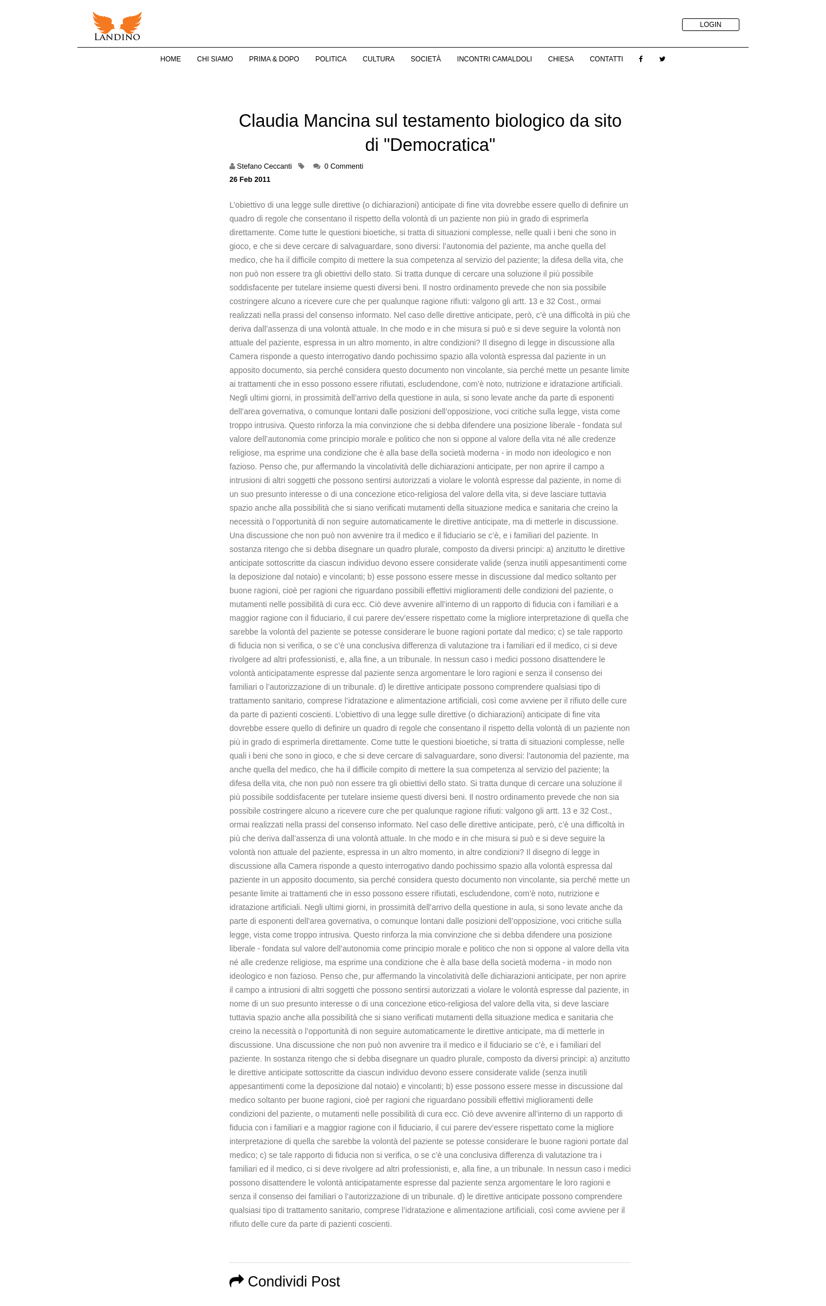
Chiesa (561, 59)
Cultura (379, 59)
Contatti (606, 59)
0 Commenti (343, 166)
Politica (331, 59)
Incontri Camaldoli (494, 59)
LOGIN (710, 25)
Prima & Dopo (274, 59)
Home (171, 59)
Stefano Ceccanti (264, 166)
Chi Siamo (215, 59)
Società (426, 59)
